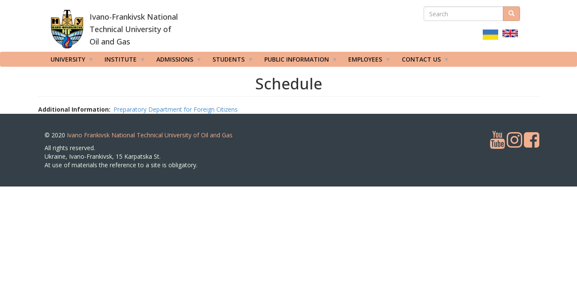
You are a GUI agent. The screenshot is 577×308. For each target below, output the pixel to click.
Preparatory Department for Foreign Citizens (176, 109)
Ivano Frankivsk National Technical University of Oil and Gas (150, 135)
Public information (298, 61)
